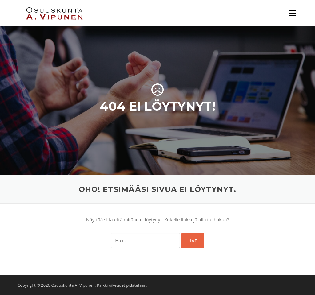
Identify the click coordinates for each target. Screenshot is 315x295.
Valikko (292, 13)
